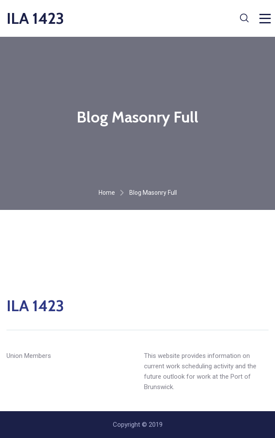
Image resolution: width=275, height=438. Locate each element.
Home (107, 192)
